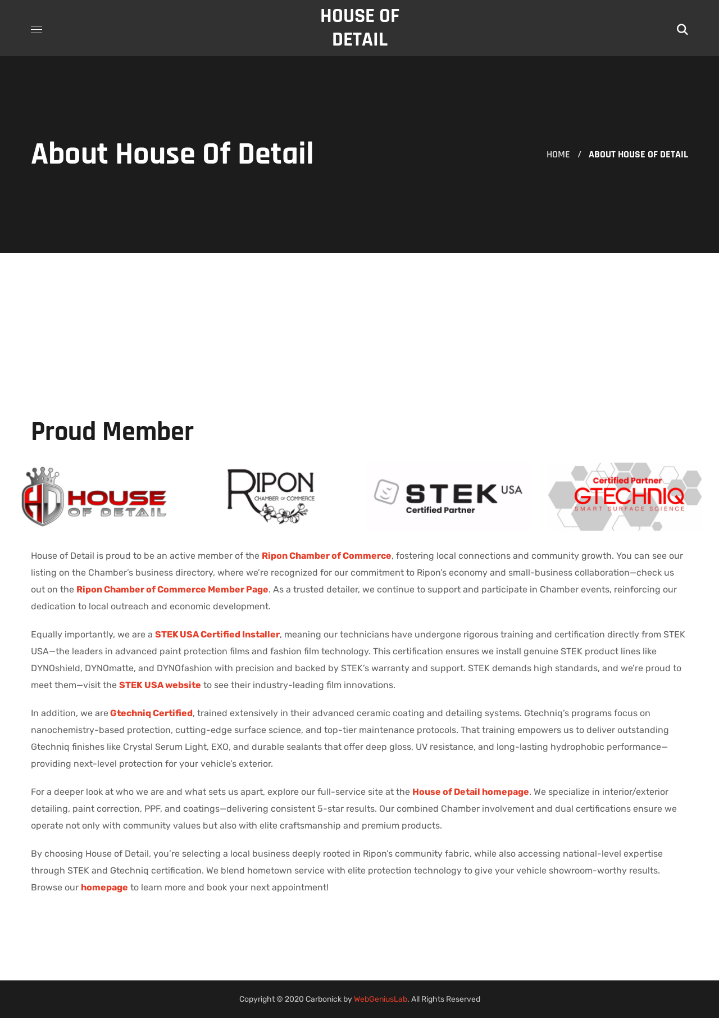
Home (558, 154)
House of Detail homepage (470, 791)
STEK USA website (160, 685)
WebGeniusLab (380, 999)
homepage (104, 887)
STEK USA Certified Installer (217, 634)
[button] (682, 28)
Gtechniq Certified (151, 713)
